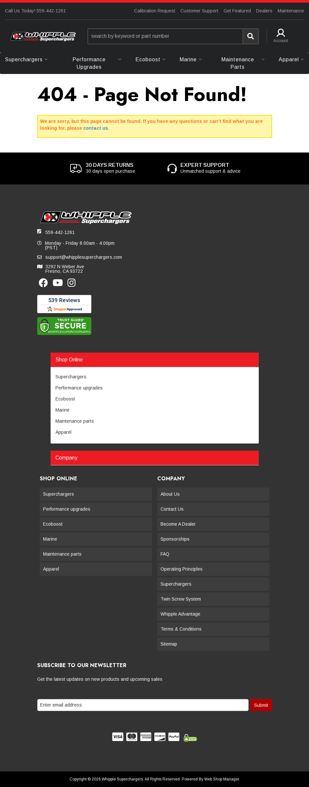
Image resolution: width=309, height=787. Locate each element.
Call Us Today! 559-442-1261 (35, 10)
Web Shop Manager (221, 779)
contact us (95, 128)
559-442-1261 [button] (60, 232)
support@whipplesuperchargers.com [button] (83, 257)
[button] (173, 36)
